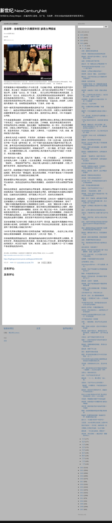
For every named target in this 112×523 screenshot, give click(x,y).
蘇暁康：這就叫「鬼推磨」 (90, 281)
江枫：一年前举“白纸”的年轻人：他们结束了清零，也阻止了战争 (94, 95)
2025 (82, 38)
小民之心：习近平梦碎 (88, 104)
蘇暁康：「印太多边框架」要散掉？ (93, 431)
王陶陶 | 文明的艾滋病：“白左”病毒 (93, 428)
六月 (83, 450)
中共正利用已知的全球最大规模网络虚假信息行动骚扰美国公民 (94, 360)
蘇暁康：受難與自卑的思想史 (91, 175)
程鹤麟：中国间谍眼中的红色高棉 (92, 259)
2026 (82, 35)
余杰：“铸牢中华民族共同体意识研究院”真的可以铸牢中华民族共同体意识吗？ (94, 223)
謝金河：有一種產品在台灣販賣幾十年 (94, 64)
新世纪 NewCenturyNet (23, 10)
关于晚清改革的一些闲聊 (89, 319)
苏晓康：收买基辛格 (88, 81)
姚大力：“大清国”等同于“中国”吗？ (92, 420)
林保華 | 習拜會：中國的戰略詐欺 (92, 307)
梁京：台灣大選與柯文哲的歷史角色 (93, 210)
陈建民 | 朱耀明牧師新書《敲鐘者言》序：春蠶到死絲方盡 (94, 416)
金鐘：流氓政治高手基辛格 (90, 61)
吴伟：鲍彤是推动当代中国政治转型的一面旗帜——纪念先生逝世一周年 (94, 369)
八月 (83, 444)
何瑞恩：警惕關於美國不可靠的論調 (93, 399)
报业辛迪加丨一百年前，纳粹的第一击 (94, 425)
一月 (83, 464)
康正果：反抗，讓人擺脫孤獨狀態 (92, 295)
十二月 (84, 46)
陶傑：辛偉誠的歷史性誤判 (90, 273)
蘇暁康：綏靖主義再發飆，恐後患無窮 (94, 237)
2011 (82, 498)
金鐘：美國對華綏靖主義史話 (91, 240)
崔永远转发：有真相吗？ (90, 247)
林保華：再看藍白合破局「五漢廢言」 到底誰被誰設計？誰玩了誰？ (94, 167)
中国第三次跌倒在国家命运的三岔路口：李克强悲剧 (93, 315)
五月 (83, 453)
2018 (82, 479)
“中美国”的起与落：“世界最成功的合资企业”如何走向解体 (94, 303)
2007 (82, 509)
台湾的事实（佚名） (88, 262)
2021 (82, 470)
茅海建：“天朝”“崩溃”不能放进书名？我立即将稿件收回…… (94, 194)
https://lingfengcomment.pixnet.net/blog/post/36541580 (23, 259)
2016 (82, 484)
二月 (83, 461)
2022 (82, 467)
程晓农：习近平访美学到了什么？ (92, 188)
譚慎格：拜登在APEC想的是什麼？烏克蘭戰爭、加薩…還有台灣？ (94, 250)
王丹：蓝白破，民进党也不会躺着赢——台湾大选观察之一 (94, 116)
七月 (83, 447)
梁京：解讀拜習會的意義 (89, 352)
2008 (82, 506)
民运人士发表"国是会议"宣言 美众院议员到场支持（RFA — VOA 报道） (94, 395)
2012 (82, 495)
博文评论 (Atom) (14, 333)
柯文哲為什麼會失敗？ (88, 163)
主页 (38, 328)
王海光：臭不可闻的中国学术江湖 (92, 337)
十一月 (84, 48)
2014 (82, 490)
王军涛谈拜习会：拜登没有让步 (91, 292)
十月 (83, 439)
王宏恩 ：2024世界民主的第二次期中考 (94, 422)
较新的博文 (9, 328)
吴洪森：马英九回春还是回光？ (91, 178)
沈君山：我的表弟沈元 (88, 372)
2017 (82, 481)
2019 (82, 476)
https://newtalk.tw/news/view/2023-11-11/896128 (17, 255)
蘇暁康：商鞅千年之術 (88, 349)
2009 (82, 504)
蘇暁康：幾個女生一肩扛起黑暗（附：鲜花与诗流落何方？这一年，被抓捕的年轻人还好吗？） (94, 126)
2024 (82, 40)
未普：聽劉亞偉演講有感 (89, 51)
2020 (82, 473)
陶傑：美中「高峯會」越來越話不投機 (94, 198)
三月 (83, 458)
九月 (83, 441)
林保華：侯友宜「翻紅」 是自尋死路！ (94, 74)
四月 (83, 455)
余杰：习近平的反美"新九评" (90, 375)
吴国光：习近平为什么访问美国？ (92, 382)
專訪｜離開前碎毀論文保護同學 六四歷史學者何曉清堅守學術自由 (94, 229)
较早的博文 (68, 328)
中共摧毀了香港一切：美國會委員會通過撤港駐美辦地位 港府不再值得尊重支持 (94, 85)
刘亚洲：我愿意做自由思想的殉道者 (93, 54)
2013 (82, 493)
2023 (82, 43)
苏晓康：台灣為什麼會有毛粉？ (91, 71)
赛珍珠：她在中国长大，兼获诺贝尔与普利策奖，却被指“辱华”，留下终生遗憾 (94, 332)
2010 (82, 501)
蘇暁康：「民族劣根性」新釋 (91, 191)
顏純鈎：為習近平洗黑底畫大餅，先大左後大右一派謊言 (94, 202)
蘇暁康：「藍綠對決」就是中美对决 (93, 156)
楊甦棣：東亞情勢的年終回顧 (91, 140)
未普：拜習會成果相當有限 (90, 185)
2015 (82, 487)
